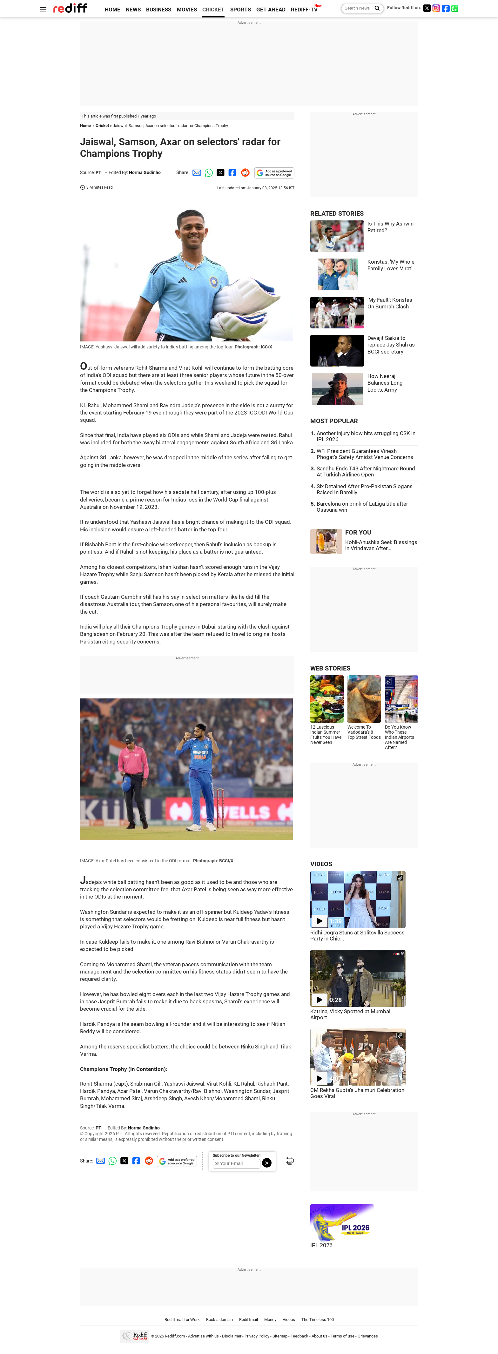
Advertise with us (203, 1336)
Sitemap (280, 1336)
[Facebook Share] (232, 172)
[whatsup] (455, 8)
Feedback (299, 1336)
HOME (112, 10)
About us (319, 1336)
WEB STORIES (330, 668)
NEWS (133, 10)
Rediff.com (175, 1336)
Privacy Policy (257, 1336)
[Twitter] (427, 8)
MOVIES (187, 10)
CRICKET (213, 10)
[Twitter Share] (220, 172)
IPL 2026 (321, 1245)
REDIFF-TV (304, 10)
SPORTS (240, 10)
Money (270, 1319)
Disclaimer (231, 1336)
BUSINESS (158, 10)
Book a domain (219, 1319)
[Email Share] (196, 172)
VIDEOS (321, 864)
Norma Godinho (145, 172)
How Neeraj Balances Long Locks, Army (385, 383)
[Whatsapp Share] (208, 172)
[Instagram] (436, 8)
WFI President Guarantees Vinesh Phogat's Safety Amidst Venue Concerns (365, 454)
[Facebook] (446, 8)
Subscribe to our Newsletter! (236, 1155)
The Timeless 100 (317, 1319)
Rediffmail (248, 1319)
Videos (289, 1319)
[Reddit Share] (244, 172)
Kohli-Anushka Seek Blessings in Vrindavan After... (381, 545)
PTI (99, 172)
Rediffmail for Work (182, 1319)
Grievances (368, 1336)
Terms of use (342, 1336)
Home (85, 125)
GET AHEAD (271, 10)
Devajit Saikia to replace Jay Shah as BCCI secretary (391, 345)
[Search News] (375, 8)
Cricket (102, 125)
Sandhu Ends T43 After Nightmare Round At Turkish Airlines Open (366, 472)
